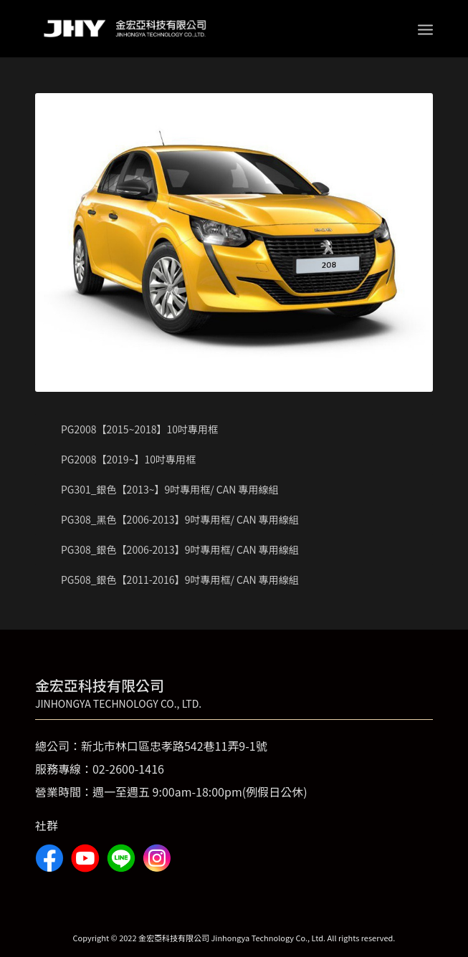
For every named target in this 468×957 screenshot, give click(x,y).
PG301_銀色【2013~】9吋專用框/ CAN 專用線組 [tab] (161, 489)
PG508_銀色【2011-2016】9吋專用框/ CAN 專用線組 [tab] (171, 579)
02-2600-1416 (128, 768)
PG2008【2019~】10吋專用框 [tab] (119, 459)
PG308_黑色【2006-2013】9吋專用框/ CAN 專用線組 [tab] (171, 519)
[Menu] (425, 28)
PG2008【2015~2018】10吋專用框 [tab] (130, 429)
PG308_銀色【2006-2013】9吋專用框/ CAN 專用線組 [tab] (171, 549)
